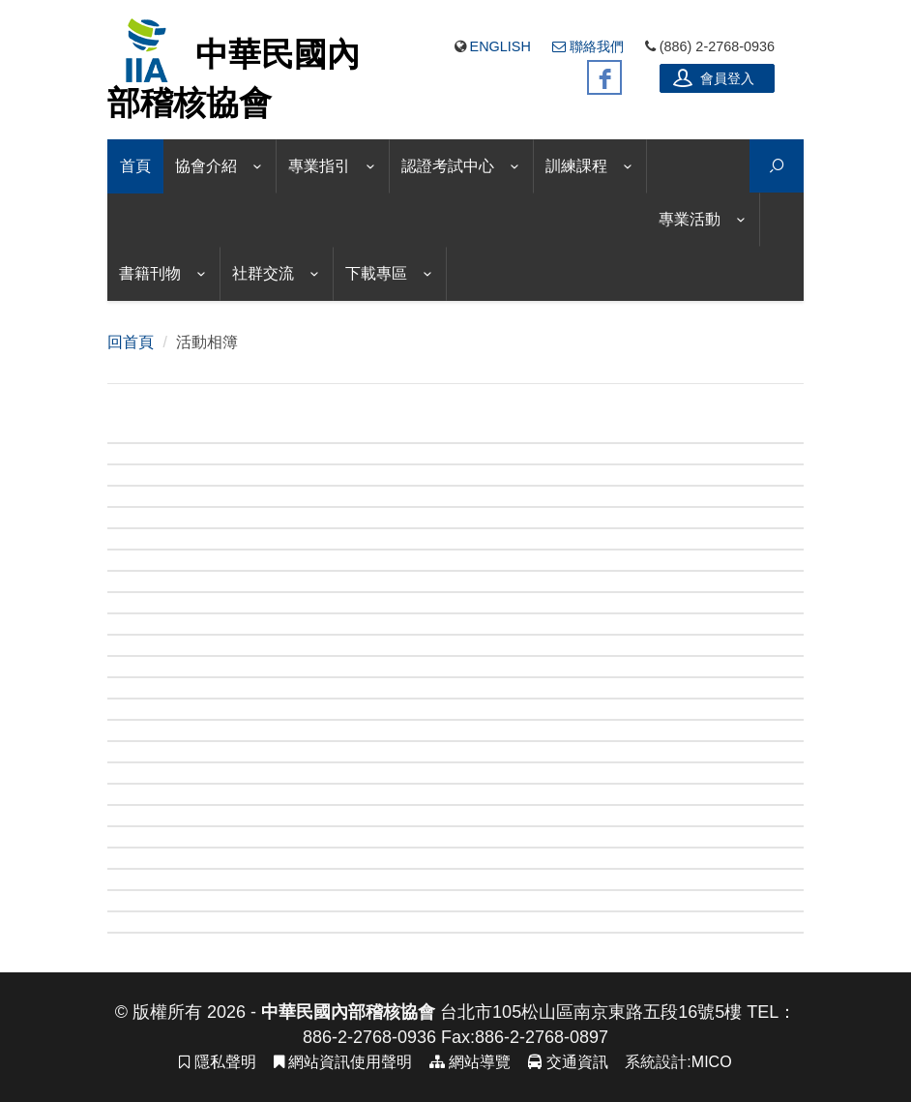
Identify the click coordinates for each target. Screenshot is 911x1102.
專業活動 (689, 219)
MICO (711, 1062)
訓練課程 (576, 166)
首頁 (135, 166)
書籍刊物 (150, 273)
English (500, 46)
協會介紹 (206, 166)
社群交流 (263, 273)
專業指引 (319, 166)
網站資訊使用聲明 (343, 1062)
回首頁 (130, 342)
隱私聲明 (217, 1062)
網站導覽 (470, 1062)
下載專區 (376, 273)
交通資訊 (567, 1062)
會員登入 (713, 77)
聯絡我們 (588, 46)
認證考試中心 (447, 166)
